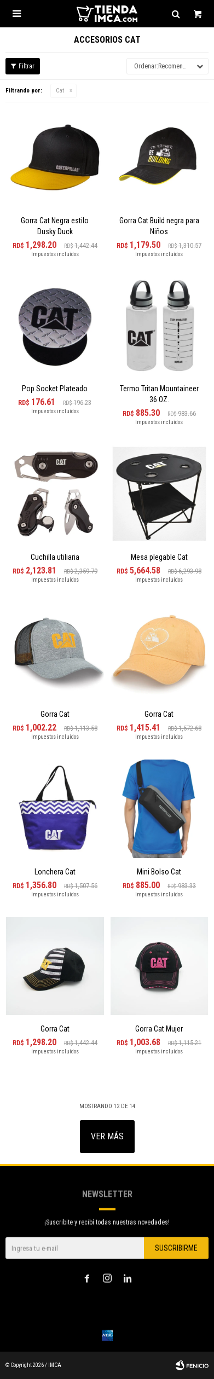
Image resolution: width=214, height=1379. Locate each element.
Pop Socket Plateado (55, 388)
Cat (60, 90)
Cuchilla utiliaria (55, 557)
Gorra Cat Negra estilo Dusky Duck (55, 226)
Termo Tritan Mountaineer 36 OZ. (159, 394)
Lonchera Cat (55, 871)
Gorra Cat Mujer (159, 1028)
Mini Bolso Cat (159, 871)
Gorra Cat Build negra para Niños (159, 226)
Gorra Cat (55, 714)
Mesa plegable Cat (159, 557)
